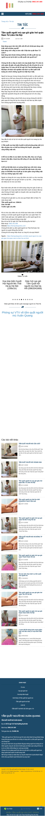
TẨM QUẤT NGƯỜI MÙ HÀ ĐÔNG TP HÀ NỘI (30, 537)
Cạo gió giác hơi (22, 691)
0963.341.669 (37, 2)
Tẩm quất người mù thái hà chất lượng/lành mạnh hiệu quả (29, 500)
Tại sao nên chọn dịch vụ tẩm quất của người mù (30, 575)
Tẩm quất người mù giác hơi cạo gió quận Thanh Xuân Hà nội (30, 556)
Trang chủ (4, 21)
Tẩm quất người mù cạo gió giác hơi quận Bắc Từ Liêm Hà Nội (30, 481)
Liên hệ (23, 705)
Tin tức (23, 687)
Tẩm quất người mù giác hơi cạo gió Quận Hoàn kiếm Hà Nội (30, 612)
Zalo (39, 808)
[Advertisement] (22, 665)
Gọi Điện (8, 808)
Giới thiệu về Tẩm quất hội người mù (23, 698)
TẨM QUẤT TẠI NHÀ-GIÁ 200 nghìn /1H (23, 709)
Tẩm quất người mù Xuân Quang (17, 769)
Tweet (5, 41)
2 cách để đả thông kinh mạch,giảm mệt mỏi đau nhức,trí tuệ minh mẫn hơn (30, 631)
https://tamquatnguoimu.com (16, 226)
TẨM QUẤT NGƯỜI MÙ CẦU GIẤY (29, 444)
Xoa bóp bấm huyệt (22, 694)
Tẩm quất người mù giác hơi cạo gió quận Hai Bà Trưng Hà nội (30, 519)
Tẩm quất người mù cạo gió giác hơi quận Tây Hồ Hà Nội (30, 593)
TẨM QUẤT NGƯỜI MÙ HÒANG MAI (30, 462)
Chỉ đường (25, 808)
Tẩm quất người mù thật (23, 701)
